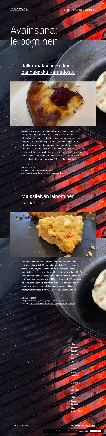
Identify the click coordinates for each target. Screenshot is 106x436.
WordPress (90, 425)
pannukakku (58, 173)
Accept (95, 431)
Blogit (66, 10)
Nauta (73, 393)
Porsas (73, 400)
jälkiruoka (34, 173)
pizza (73, 397)
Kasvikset (75, 376)
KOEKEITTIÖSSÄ (19, 9)
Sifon (73, 407)
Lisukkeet (63, 301)
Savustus (74, 404)
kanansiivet (75, 369)
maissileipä (62, 304)
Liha (72, 386)
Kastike (74, 372)
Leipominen (50, 170)
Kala (72, 358)
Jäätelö (74, 351)
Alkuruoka (34, 301)
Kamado (42, 170)
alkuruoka (34, 304)
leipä (47, 304)
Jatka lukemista (68, 159)
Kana (73, 365)
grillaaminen (76, 347)
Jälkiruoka (35, 170)
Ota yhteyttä (90, 10)
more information (83, 430)
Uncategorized (77, 411)
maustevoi (71, 304)
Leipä (48, 301)
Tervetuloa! (77, 10)
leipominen (49, 173)
